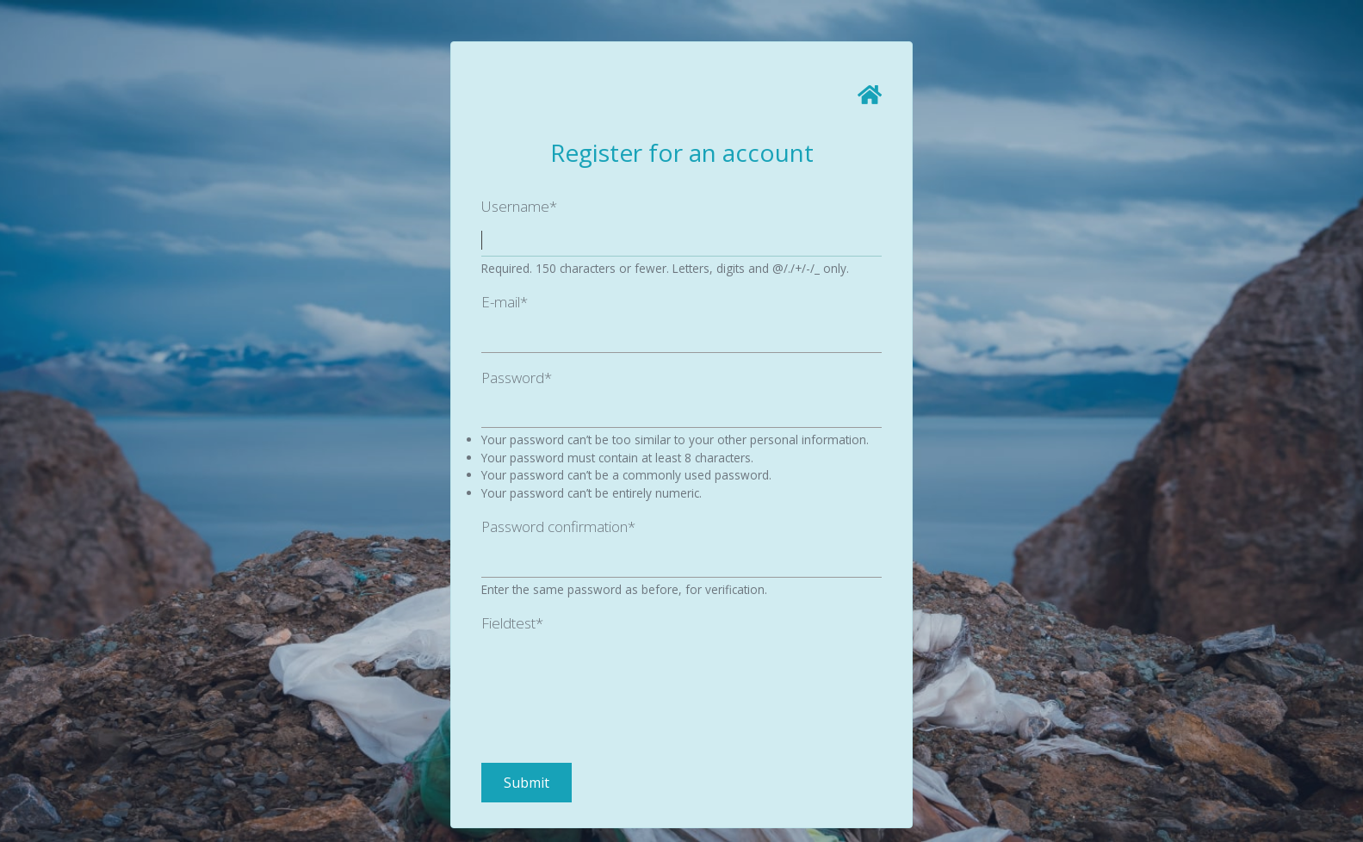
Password (516, 377)
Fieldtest (512, 623)
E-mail (504, 302)
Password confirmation (558, 526)
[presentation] (612, 674)
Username (519, 206)
